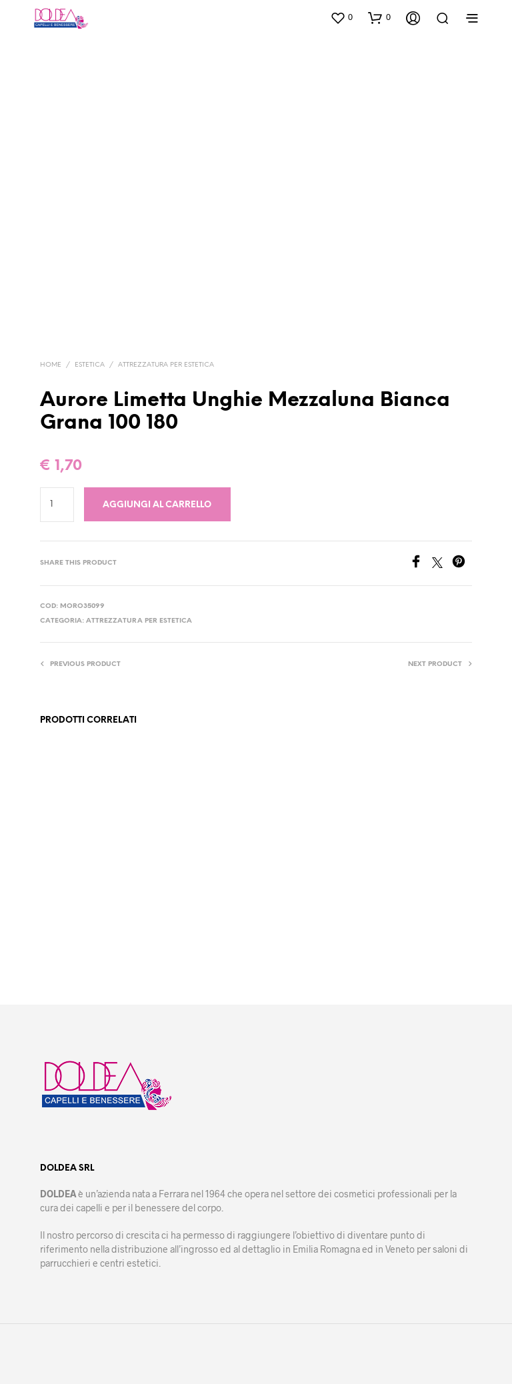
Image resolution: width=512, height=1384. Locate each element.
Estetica (90, 365)
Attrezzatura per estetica (166, 365)
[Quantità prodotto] (57, 504)
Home (50, 365)
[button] (341, 17)
